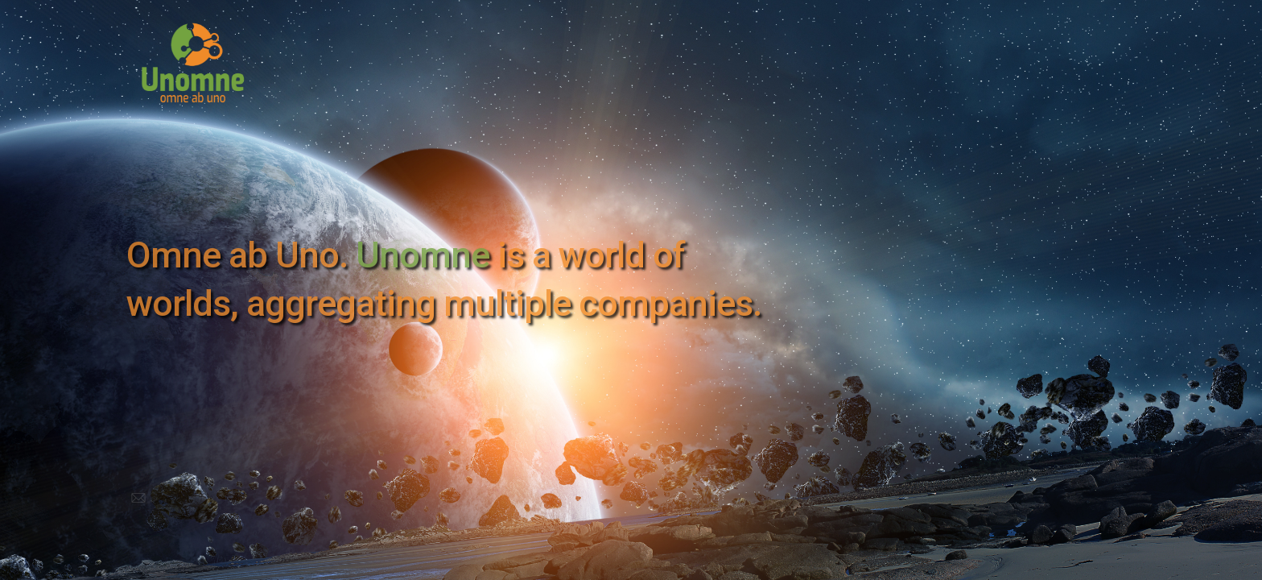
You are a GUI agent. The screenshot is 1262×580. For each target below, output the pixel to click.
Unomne (422, 255)
